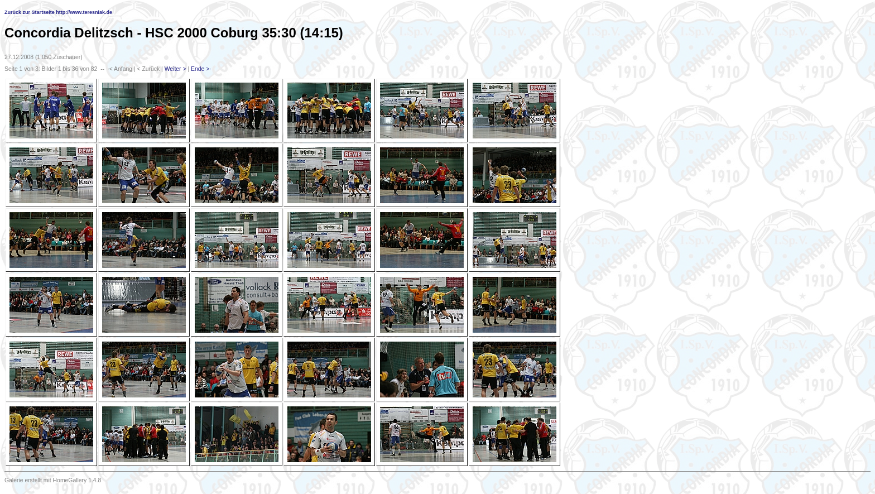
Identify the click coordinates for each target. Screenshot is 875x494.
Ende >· (201, 69)
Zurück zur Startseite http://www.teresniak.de (58, 12)
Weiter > (175, 69)
